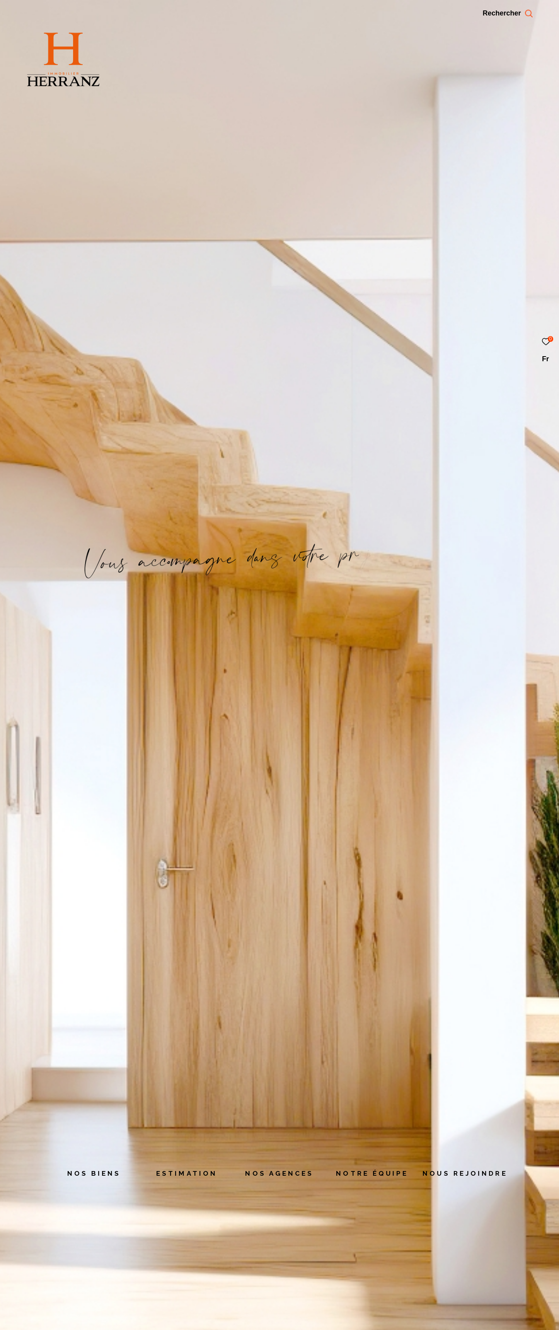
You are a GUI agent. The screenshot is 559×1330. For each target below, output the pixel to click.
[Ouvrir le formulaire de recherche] (525, 13)
